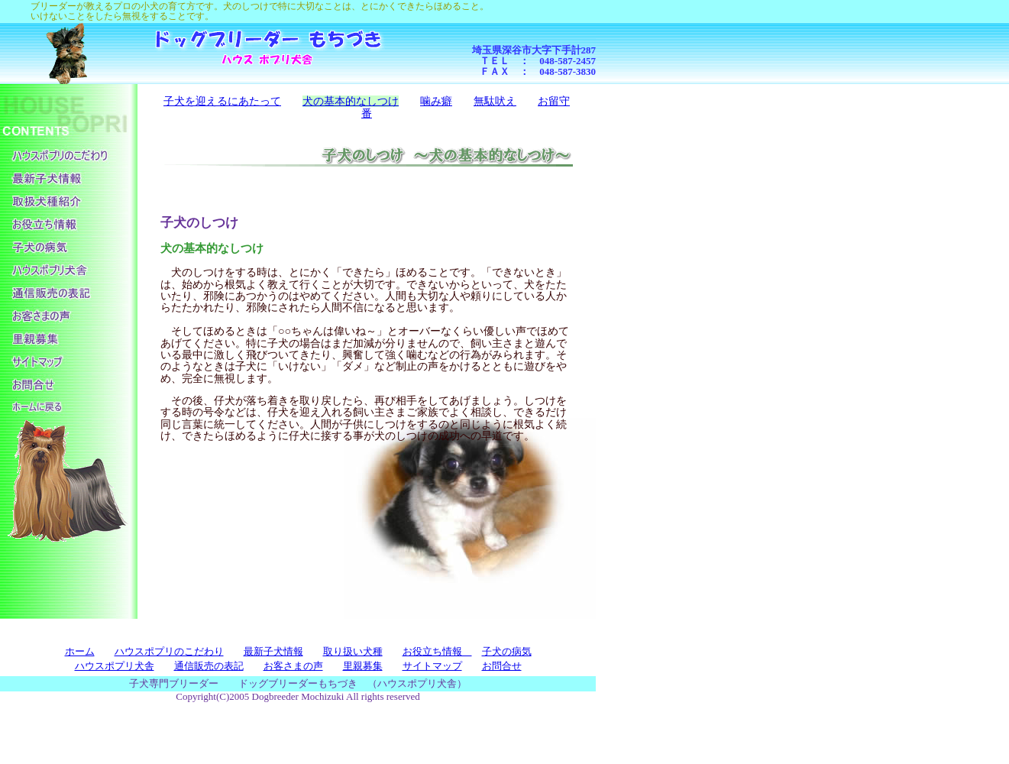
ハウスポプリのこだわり (169, 651)
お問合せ (502, 666)
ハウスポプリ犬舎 (114, 666)
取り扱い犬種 (353, 651)
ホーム (80, 651)
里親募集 (363, 666)
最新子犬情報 (273, 651)
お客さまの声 (293, 666)
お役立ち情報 (437, 651)
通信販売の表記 (209, 666)
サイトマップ (432, 666)
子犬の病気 (507, 651)
